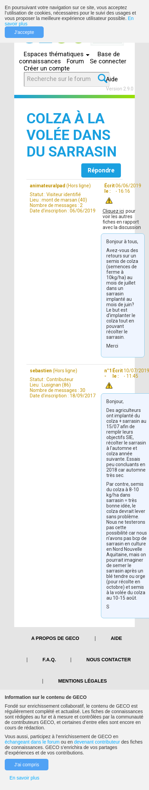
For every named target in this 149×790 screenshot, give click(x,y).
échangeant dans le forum (32, 742)
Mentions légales (82, 681)
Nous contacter (108, 659)
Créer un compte (47, 68)
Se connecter (108, 61)
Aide (112, 79)
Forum (75, 61)
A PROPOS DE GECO (55, 638)
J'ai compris (26, 764)
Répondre (101, 170)
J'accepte (24, 32)
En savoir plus (24, 778)
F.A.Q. (49, 659)
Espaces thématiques (58, 54)
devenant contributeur (97, 742)
